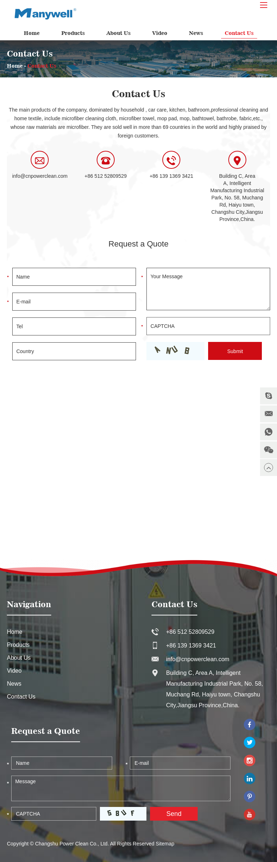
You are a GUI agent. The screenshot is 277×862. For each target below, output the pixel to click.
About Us (118, 33)
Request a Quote (138, 243)
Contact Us (239, 33)
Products (73, 33)
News (196, 33)
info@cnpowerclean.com (40, 176)
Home (32, 33)
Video (159, 33)
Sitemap (165, 844)
